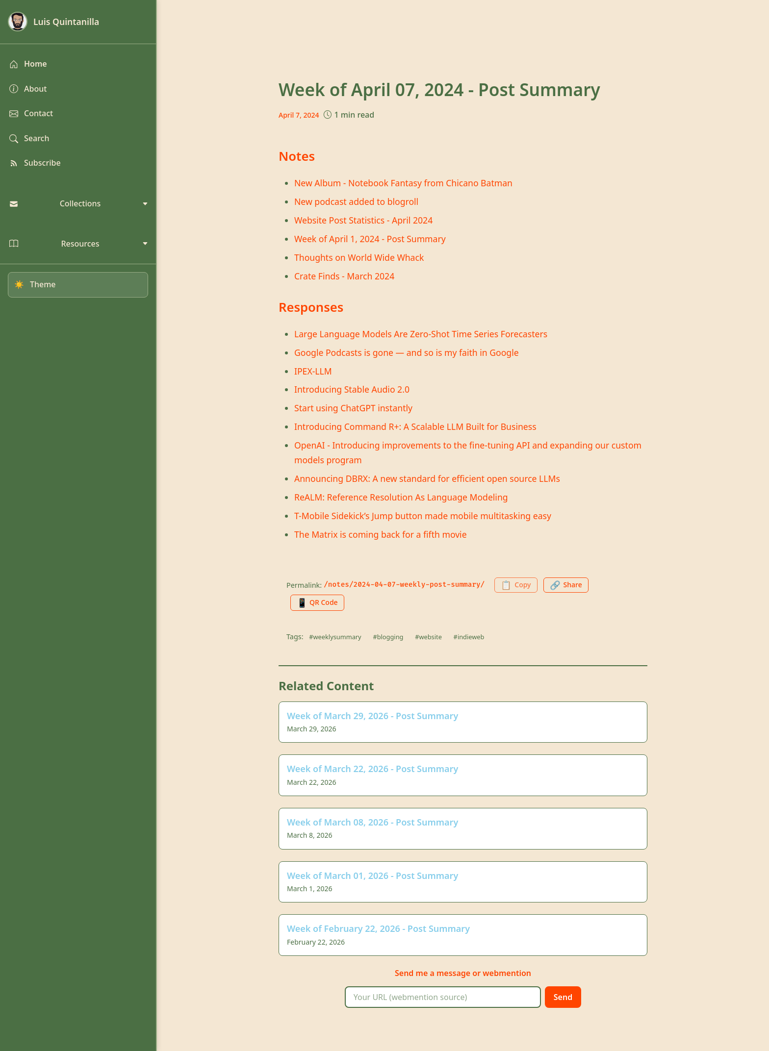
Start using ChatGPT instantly (353, 408)
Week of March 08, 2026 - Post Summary (372, 822)
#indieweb (469, 636)
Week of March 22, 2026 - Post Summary (372, 769)
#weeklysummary (335, 636)
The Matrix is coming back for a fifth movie (380, 534)
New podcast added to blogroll (356, 201)
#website (428, 636)
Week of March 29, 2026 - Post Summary (372, 716)
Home (28, 63)
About (28, 88)
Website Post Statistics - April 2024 (363, 220)
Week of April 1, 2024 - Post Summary (370, 239)
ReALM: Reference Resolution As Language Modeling (401, 497)
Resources (78, 243)
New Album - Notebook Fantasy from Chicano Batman (403, 183)
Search (29, 138)
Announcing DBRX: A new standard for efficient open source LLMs (427, 478)
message (453, 973)
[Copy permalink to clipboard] (515, 585)
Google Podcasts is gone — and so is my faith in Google (406, 352)
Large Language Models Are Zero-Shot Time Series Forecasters (420, 334)
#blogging (388, 636)
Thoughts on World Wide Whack (359, 257)
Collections (78, 203)
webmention (507, 973)
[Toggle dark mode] (78, 285)
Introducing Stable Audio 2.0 (352, 389)
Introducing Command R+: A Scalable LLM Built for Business (415, 426)
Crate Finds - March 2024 (344, 276)
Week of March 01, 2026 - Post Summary (372, 875)
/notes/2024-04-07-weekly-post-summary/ (404, 584)
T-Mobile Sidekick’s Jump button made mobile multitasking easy (422, 516)
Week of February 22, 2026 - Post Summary (378, 928)
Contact (31, 113)
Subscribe (35, 162)
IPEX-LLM (313, 371)
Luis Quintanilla (53, 21)
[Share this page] (566, 585)
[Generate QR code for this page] (317, 602)
